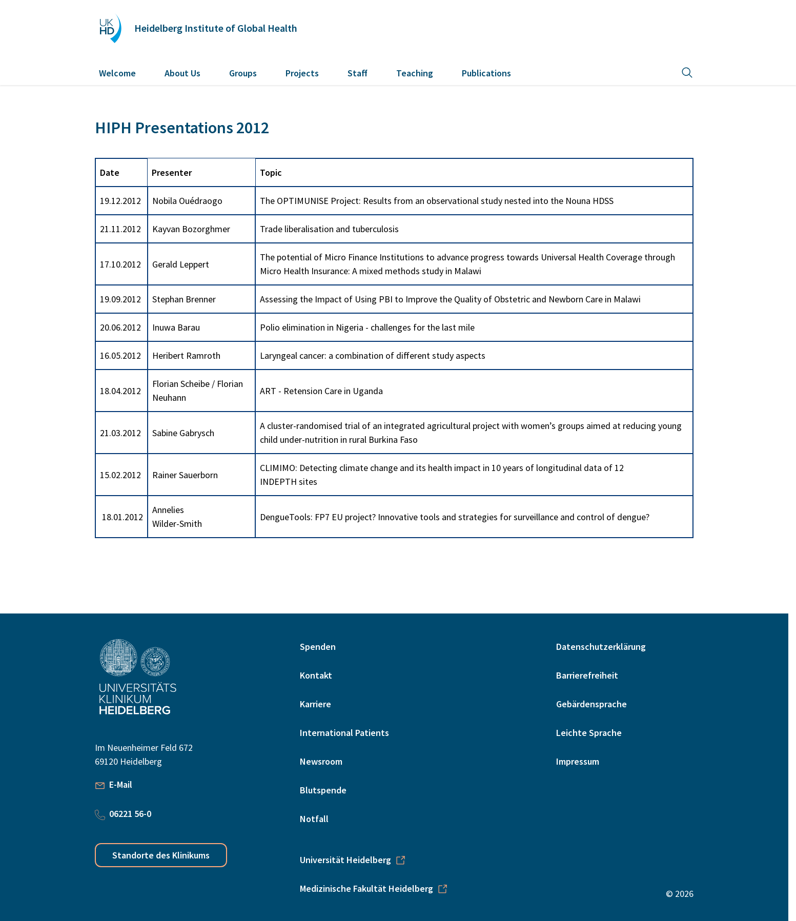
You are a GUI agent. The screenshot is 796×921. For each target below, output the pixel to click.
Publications (486, 73)
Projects (302, 73)
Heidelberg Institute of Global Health (215, 28)
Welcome (117, 73)
